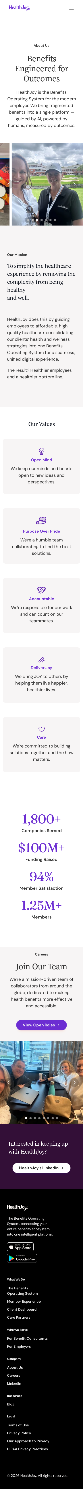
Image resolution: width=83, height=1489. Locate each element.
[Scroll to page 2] (33, 220)
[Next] (74, 184)
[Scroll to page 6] (50, 220)
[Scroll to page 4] (41, 220)
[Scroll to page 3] (37, 220)
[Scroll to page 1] (28, 220)
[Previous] (8, 184)
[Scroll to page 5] (46, 220)
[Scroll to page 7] (55, 220)
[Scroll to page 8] (57, 1118)
